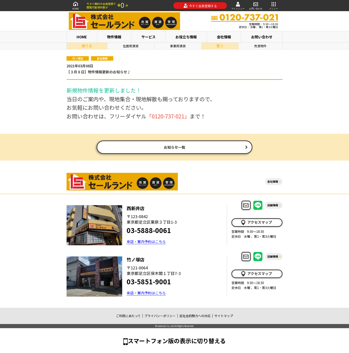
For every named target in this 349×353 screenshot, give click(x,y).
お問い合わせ (256, 5)
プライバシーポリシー (160, 316)
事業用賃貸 (178, 46)
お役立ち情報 (186, 36)
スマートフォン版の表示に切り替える (177, 340)
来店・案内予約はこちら (146, 241)
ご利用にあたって (128, 316)
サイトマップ (223, 316)
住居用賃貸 (130, 46)
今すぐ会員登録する (200, 6)
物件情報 (114, 36)
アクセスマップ (256, 222)
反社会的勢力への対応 (195, 316)
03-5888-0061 (149, 230)
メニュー (273, 5)
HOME (75, 5)
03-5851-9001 (149, 281)
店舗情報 (272, 205)
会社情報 (224, 36)
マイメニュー (238, 5)
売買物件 (260, 46)
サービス (148, 36)
